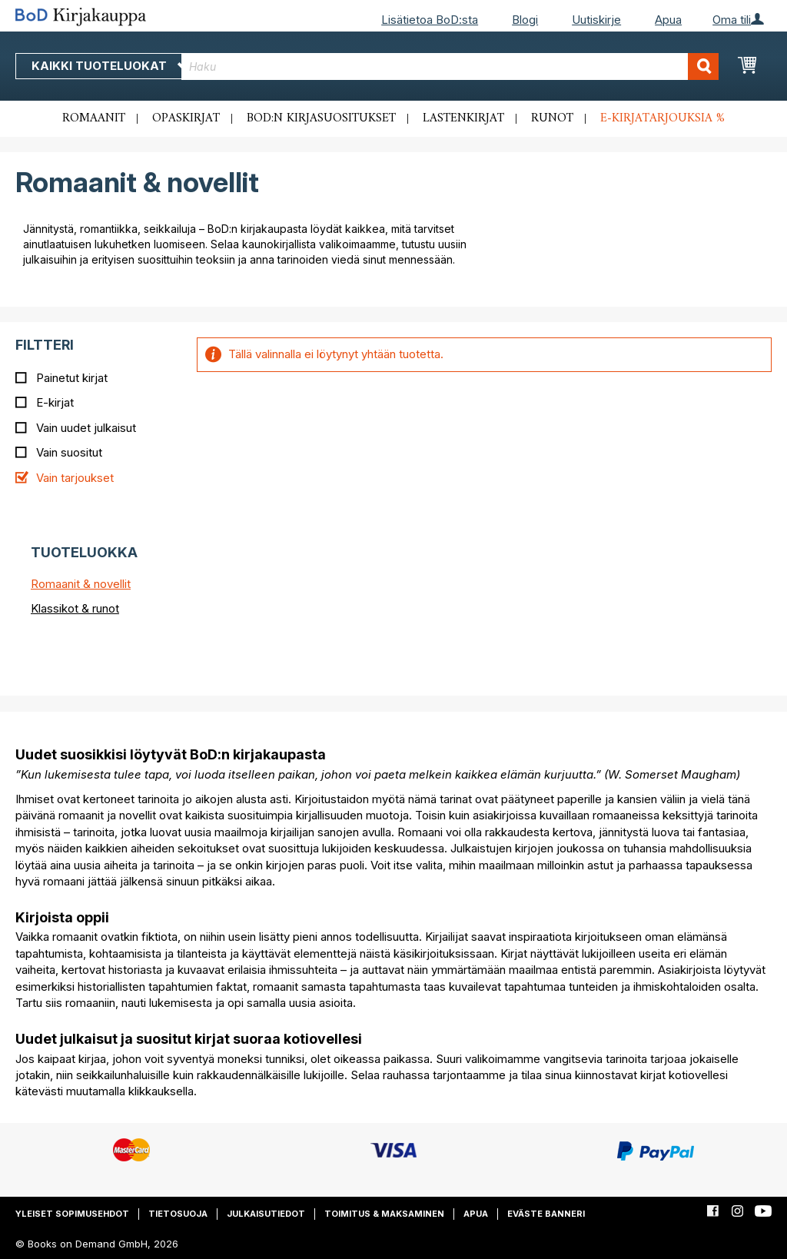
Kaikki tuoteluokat (110, 65)
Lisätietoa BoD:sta (429, 19)
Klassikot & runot (75, 608)
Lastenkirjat (463, 118)
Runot (552, 118)
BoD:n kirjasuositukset (321, 118)
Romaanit (93, 118)
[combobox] (450, 66)
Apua (668, 19)
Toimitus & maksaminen (384, 1213)
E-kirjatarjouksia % (662, 118)
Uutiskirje (596, 19)
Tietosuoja (178, 1213)
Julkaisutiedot (266, 1213)
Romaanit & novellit (81, 583)
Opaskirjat (186, 118)
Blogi (525, 19)
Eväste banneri (546, 1213)
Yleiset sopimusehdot (72, 1213)
